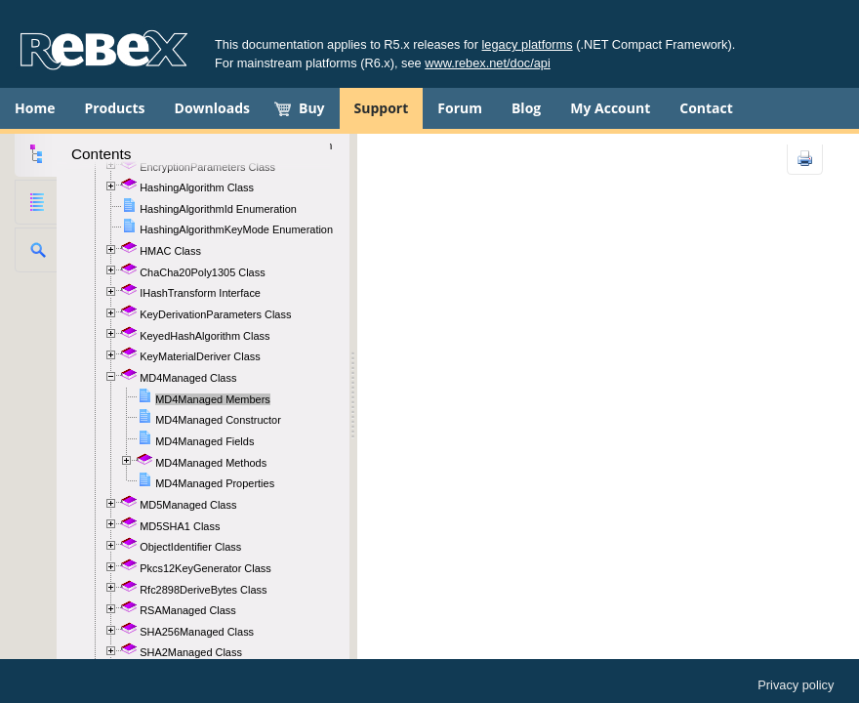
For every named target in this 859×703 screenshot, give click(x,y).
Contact (706, 108)
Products (114, 108)
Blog (526, 108)
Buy (312, 108)
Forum (459, 108)
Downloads (212, 108)
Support (381, 108)
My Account (610, 108)
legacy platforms (527, 44)
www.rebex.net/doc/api (488, 63)
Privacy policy (795, 685)
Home (35, 108)
